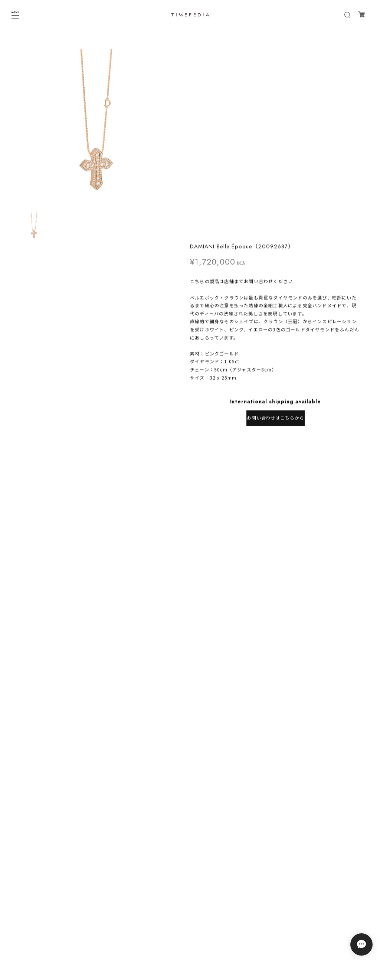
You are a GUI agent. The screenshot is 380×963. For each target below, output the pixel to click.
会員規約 (190, 931)
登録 (235, 884)
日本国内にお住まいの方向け (275, 251)
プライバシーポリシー (190, 912)
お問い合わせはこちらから (276, 226)
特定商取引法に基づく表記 (190, 921)
